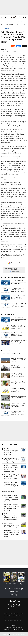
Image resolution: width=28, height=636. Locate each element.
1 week (8, 353)
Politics (5, 613)
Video (20, 620)
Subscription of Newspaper (14, 608)
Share (19, 46)
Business (16, 613)
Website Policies (8, 629)
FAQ (15, 629)
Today (3, 353)
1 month (13, 353)
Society (10, 613)
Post (14, 46)
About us (13, 625)
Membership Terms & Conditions (13, 627)
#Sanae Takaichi (21, 21)
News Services (7, 616)
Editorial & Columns (17, 616)
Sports (5, 618)
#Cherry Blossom (11, 21)
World (21, 613)
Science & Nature (13, 618)
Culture (20, 618)
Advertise (20, 629)
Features (16, 620)
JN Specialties (8, 620)
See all (18, 353)
